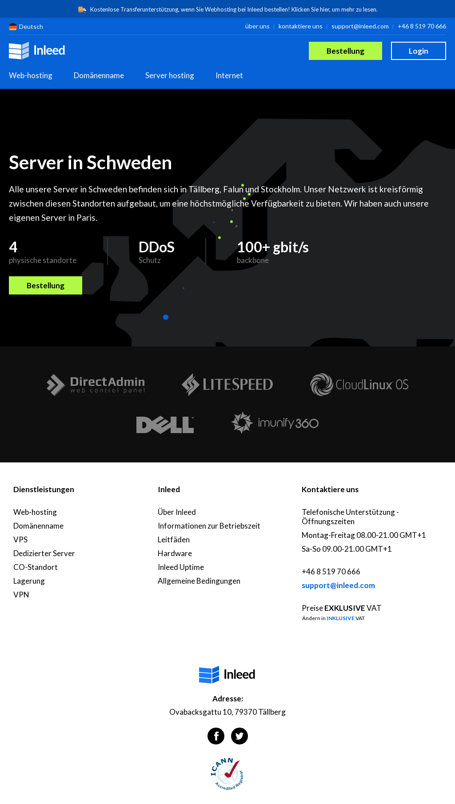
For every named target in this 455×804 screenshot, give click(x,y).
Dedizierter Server (44, 553)
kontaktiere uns (301, 26)
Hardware (175, 553)
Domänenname (99, 75)
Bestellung (345, 51)
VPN (21, 594)
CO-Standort (35, 567)
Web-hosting (30, 75)
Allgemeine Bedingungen (199, 580)
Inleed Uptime (181, 567)
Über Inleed (177, 512)
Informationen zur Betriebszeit (209, 525)
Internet (229, 75)
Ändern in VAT (333, 618)
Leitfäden (174, 539)
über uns (257, 26)
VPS (20, 539)
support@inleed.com (360, 26)
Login (418, 51)
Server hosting (169, 75)
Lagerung (29, 580)
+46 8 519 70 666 (422, 26)
